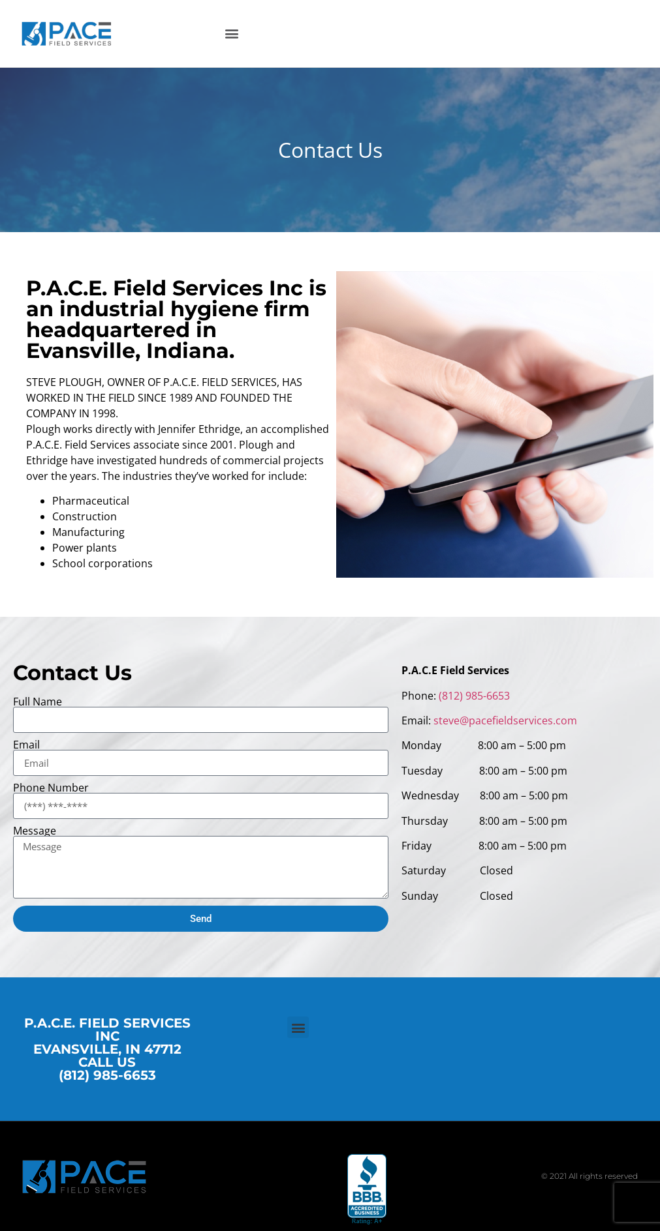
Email (26, 744)
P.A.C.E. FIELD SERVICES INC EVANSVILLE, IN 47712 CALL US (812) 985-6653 (107, 1049)
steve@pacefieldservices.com (505, 720)
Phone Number (51, 787)
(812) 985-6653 (474, 696)
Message (34, 830)
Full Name (37, 701)
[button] (232, 33)
